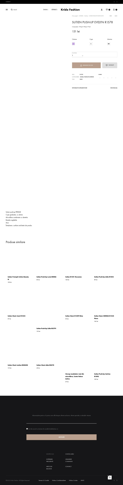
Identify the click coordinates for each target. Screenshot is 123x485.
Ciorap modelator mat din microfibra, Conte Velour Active (74, 376)
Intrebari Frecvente (49, 460)
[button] (73, 43)
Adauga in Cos (85, 65)
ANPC (82, 480)
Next (116, 16)
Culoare (74, 39)
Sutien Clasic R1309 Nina (74, 316)
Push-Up (86, 16)
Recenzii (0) (114, 88)
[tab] (79, 88)
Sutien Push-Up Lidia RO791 (46, 328)
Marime (109, 39)
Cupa (91, 39)
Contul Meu (69, 454)
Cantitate (74, 53)
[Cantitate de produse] (77, 55)
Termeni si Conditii (44, 480)
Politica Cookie (73, 480)
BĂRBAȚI (55, 9)
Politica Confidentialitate (59, 480)
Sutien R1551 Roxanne (73, 277)
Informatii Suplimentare (79, 88)
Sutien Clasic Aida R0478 (45, 365)
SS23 (81, 79)
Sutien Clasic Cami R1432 (16, 316)
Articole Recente (49, 468)
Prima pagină (75, 16)
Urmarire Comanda (69, 460)
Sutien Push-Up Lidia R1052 (104, 277)
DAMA (45, 9)
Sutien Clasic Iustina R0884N (18, 365)
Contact (8, 1)
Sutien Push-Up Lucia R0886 (46, 277)
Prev (111, 16)
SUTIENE (81, 16)
